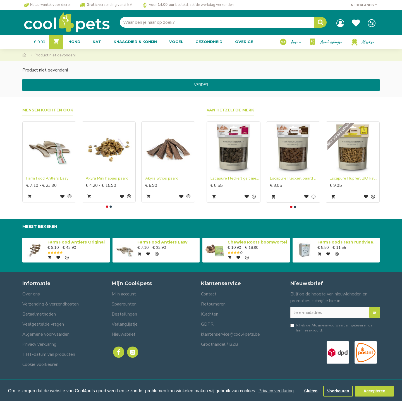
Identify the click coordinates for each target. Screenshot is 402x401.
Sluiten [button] (310, 391)
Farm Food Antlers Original (76, 242)
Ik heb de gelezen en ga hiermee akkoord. (331, 328)
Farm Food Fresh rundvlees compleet (347, 242)
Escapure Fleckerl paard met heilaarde (294, 178)
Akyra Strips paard (161, 178)
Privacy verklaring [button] (276, 390)
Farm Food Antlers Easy (47, 178)
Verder (201, 84)
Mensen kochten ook (47, 110)
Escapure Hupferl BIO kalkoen (354, 178)
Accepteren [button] (374, 391)
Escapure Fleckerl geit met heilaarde (234, 178)
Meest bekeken (39, 226)
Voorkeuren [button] (338, 391)
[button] (107, 207)
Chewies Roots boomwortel (257, 242)
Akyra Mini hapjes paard (107, 178)
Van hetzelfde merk (230, 110)
